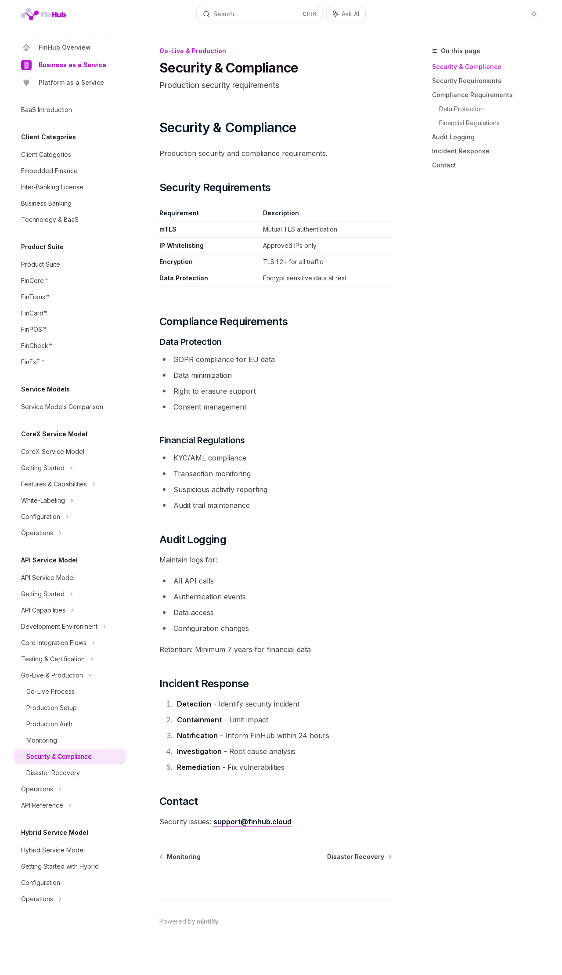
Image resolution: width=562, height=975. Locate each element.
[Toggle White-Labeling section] (70, 500)
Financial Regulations (469, 123)
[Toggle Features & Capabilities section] (70, 484)
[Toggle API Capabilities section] (70, 610)
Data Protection (461, 108)
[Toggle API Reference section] (70, 805)
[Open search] (259, 14)
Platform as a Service (62, 82)
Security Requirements (466, 80)
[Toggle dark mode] (534, 14)
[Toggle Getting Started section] (70, 468)
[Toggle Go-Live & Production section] (70, 675)
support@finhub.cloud (252, 821)
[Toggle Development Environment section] (70, 626)
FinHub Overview (56, 47)
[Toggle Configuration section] (70, 517)
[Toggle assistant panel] (346, 14)
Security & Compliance (466, 66)
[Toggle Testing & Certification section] (70, 659)
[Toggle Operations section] (70, 533)
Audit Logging (453, 137)
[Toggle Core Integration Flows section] (70, 643)
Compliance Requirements (472, 94)
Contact (444, 165)
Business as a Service (63, 65)
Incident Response (461, 151)
